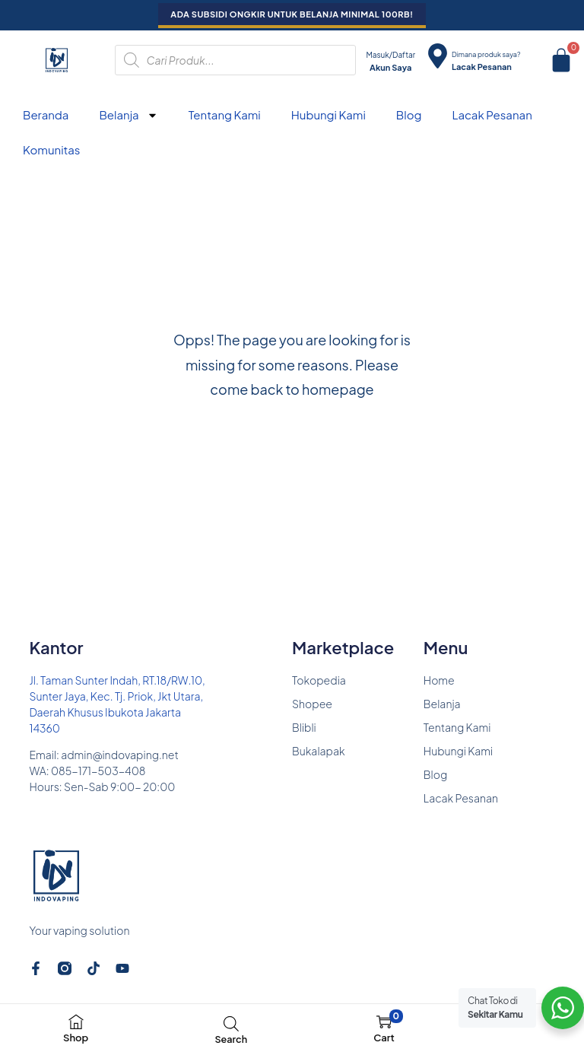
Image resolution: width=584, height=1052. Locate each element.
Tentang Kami (225, 114)
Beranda (45, 114)
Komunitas (51, 149)
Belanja (128, 115)
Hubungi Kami (328, 114)
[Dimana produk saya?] (437, 55)
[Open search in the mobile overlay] (235, 60)
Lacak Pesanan (492, 114)
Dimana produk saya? (486, 54)
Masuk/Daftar (390, 54)
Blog (409, 114)
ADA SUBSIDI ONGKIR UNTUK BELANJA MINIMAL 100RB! (291, 14)
